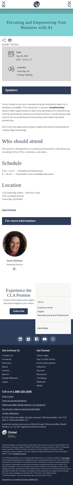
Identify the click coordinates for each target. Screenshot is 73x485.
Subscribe (18, 311)
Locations (6, 359)
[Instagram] (53, 339)
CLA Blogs (41, 378)
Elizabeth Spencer (19, 454)
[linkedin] (20, 339)
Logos (5, 382)
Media (39, 386)
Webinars (41, 382)
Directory (6, 363)
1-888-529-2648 (22, 392)
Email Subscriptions (46, 363)
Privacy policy (8, 397)
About (5, 367)
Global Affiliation (10, 378)
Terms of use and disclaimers (14, 401)
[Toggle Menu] (3, 4)
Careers (6, 371)
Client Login (42, 356)
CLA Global (66, 458)
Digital (41, 312)
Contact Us (7, 356)
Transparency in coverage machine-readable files (20, 479)
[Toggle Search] (69, 4)
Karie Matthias (15, 261)
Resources (42, 374)
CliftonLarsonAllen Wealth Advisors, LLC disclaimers (24, 405)
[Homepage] (36, 4)
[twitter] (28, 339)
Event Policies (9, 210)
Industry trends (45, 308)
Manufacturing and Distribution (53, 315)
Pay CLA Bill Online (46, 359)
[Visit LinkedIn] (14, 269)
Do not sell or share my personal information (21, 409)
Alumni (5, 374)
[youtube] (45, 339)
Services (41, 371)
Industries (41, 367)
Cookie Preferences (10, 413)
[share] (4, 40)
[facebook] (36, 339)
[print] (10, 40)
